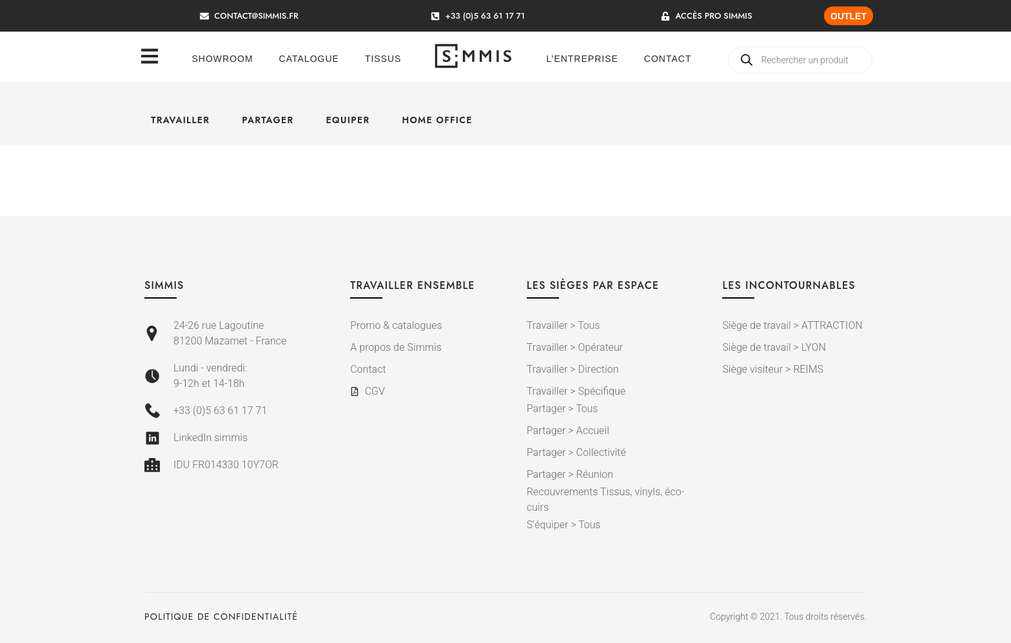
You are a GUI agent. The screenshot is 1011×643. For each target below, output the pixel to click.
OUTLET (848, 16)
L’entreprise (582, 59)
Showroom (222, 59)
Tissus (383, 59)
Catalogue (309, 59)
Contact (668, 59)
